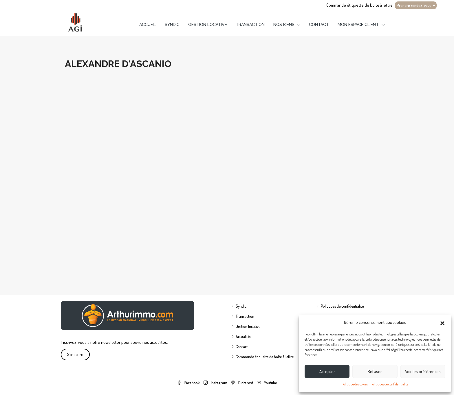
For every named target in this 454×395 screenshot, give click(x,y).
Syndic (172, 24)
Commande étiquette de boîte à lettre (359, 5)
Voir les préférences (423, 371)
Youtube (267, 382)
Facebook (189, 382)
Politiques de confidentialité (389, 384)
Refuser (375, 371)
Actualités (243, 336)
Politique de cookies (355, 384)
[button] (442, 322)
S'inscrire (75, 354)
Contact (319, 24)
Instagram (216, 382)
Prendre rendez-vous (416, 5)
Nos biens (283, 24)
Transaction (250, 24)
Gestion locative (207, 24)
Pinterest (242, 382)
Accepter (327, 371)
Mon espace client (358, 24)
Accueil (147, 24)
